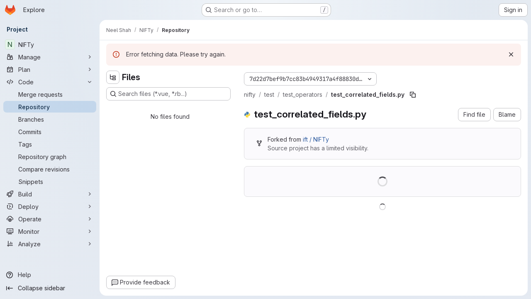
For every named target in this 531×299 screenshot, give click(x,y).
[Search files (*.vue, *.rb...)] (168, 93)
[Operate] (49, 219)
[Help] (49, 275)
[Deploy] (49, 206)
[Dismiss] (511, 54)
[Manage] (49, 57)
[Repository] (49, 107)
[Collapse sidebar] (49, 288)
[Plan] (49, 69)
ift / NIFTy (316, 139)
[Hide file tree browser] (112, 77)
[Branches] (49, 119)
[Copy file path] (412, 94)
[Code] (49, 82)
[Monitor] (49, 231)
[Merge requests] (49, 94)
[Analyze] (49, 244)
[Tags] (49, 144)
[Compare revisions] (49, 169)
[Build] (49, 194)
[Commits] (49, 131)
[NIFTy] (49, 44)
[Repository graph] (49, 156)
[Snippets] (49, 181)
